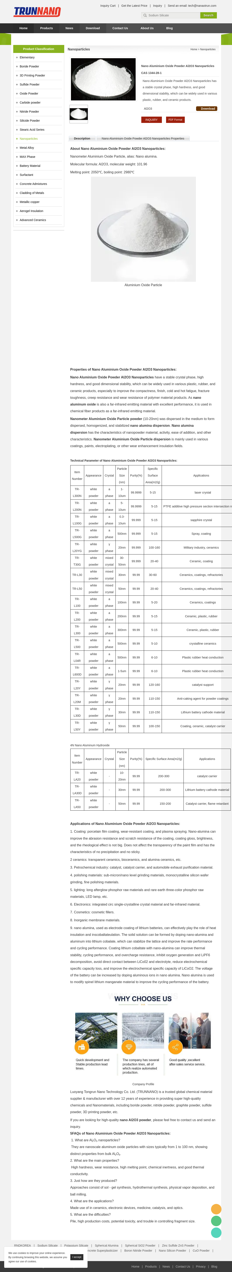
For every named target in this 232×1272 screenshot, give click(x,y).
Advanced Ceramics (33, 220)
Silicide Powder (30, 120)
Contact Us (120, 28)
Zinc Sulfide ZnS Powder (178, 1245)
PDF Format (175, 119)
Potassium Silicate (76, 1245)
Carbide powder (30, 102)
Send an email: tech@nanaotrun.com (192, 5)
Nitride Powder (29, 111)
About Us (146, 28)
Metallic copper (29, 202)
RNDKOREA (22, 1245)
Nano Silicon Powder (172, 1250)
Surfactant (26, 174)
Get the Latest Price (134, 5)
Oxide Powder (29, 93)
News (69, 28)
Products (46, 28)
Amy (216, 1209)
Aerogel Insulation (31, 211)
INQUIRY (151, 119)
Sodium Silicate (47, 1245)
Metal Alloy (27, 147)
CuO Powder (201, 1250)
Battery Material (30, 165)
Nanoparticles (29, 138)
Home (24, 28)
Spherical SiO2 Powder (140, 1245)
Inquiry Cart (107, 5)
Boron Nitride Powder (138, 1250)
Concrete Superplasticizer (101, 1250)
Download (93, 28)
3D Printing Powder (32, 75)
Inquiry (157, 5)
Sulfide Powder (29, 84)
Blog (169, 28)
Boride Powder (29, 66)
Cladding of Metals (32, 193)
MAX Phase (27, 156)
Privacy (201, 1266)
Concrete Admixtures (33, 184)
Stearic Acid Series (32, 129)
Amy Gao (216, 1232)
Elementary (27, 57)
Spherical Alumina (106, 1245)
